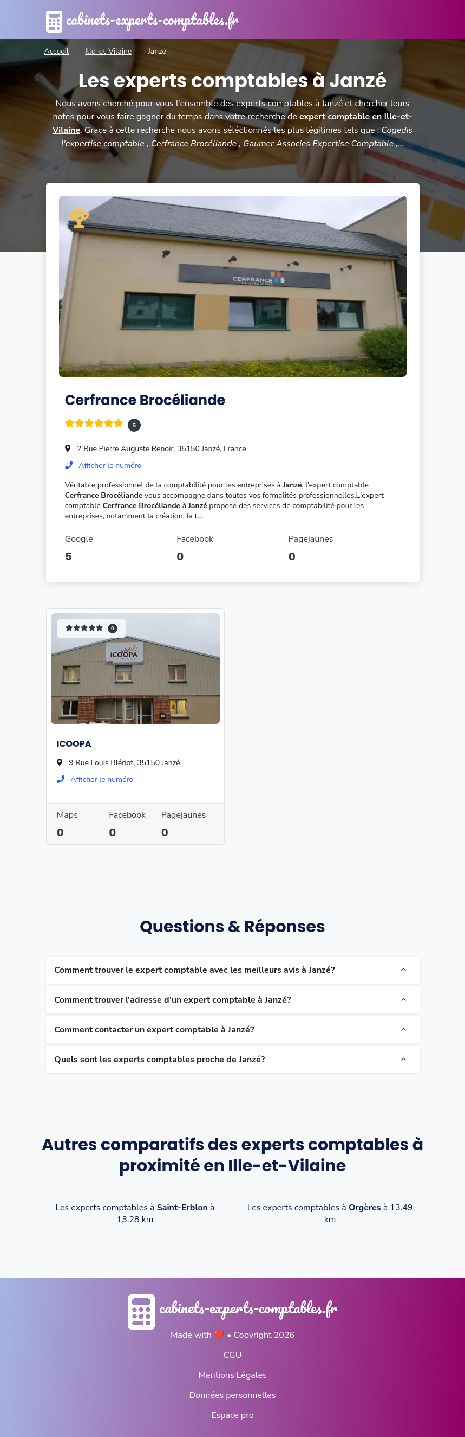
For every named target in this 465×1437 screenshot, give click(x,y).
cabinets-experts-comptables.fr (145, 19)
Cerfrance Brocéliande (146, 399)
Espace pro (232, 1415)
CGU (233, 1355)
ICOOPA (74, 743)
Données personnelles (232, 1395)
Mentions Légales (232, 1375)
